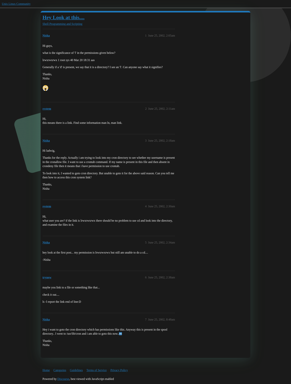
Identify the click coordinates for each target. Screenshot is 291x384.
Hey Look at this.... (63, 17)
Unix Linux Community (16, 3)
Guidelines (76, 370)
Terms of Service (96, 370)
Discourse (63, 378)
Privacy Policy (119, 370)
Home (46, 370)
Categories (59, 370)
